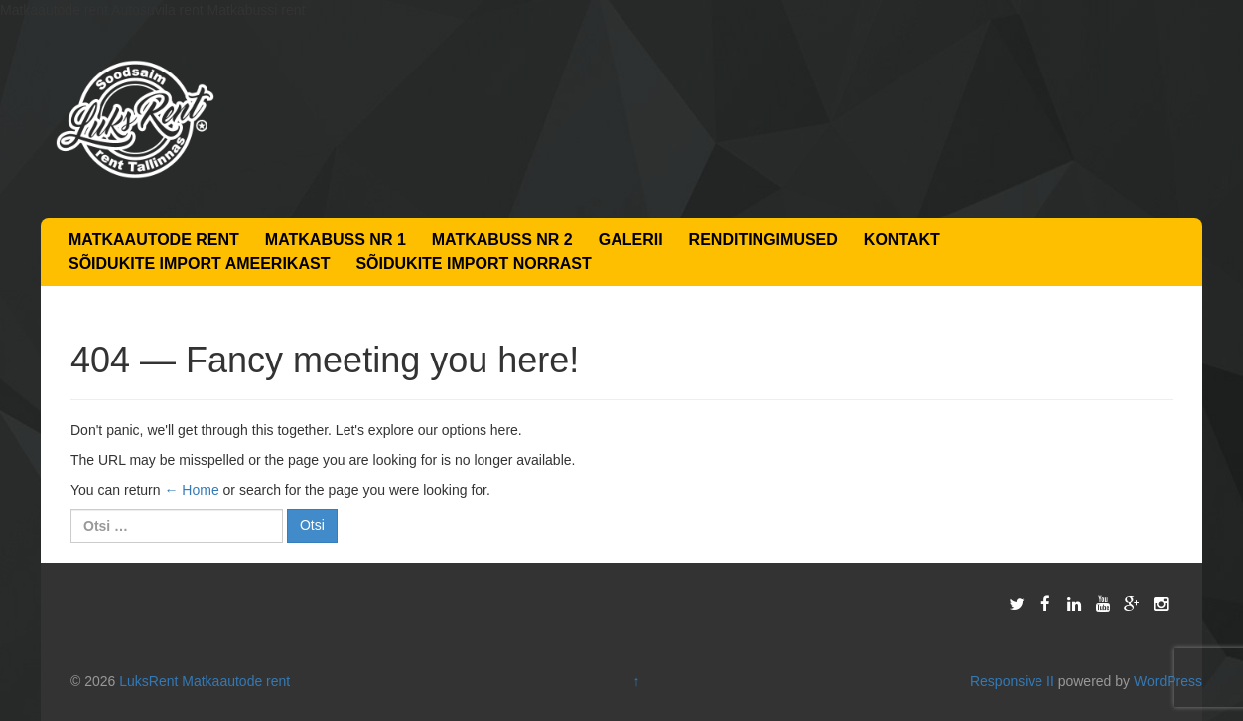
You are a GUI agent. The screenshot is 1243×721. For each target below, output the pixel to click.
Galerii (631, 239)
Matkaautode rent (154, 239)
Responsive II (1012, 681)
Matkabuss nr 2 (502, 239)
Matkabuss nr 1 (335, 239)
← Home (191, 490)
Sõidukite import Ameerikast (199, 263)
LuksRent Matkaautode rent (204, 681)
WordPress (1168, 681)
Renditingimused (763, 239)
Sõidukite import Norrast (473, 263)
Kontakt (902, 239)
